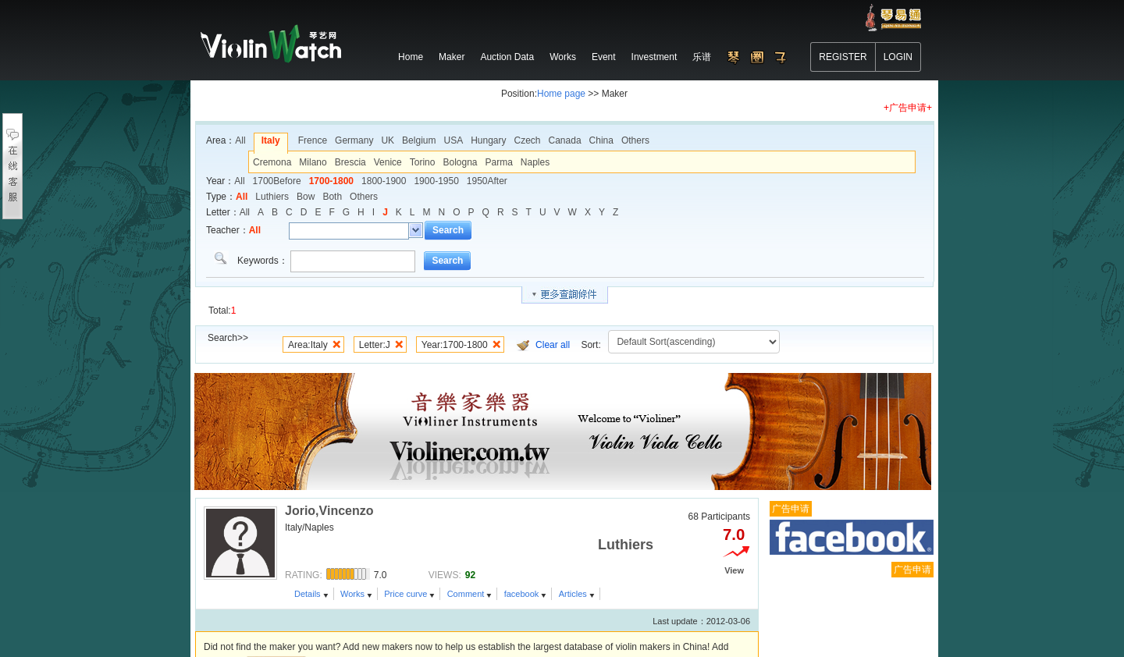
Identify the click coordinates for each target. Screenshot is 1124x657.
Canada (565, 140)
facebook (521, 584)
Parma (499, 162)
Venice (388, 162)
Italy (270, 140)
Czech (527, 140)
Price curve (405, 584)
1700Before (277, 181)
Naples (535, 162)
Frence (312, 140)
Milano (312, 162)
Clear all (552, 344)
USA (453, 140)
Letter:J (374, 344)
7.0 (734, 525)
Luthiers (272, 196)
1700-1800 (331, 181)
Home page (561, 93)
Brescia (350, 162)
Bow (306, 196)
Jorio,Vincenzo (329, 501)
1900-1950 (436, 181)
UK (387, 140)
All (240, 140)
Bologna (460, 162)
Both (332, 196)
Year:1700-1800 (455, 344)
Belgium (419, 140)
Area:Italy (308, 344)
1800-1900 (383, 181)
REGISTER (842, 56)
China (601, 140)
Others (635, 140)
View (734, 561)
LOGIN (898, 56)
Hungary (488, 140)
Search (448, 230)
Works (352, 584)
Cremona (272, 162)
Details (307, 584)
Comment (466, 584)
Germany (354, 140)
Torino (423, 162)
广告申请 (790, 499)
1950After (487, 181)
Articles (573, 584)
